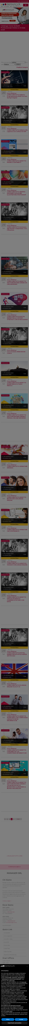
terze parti (24, 982)
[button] (27, 966)
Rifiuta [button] (7, 1019)
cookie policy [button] (12, 980)
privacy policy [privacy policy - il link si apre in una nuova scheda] (9, 1011)
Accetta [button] (21, 1019)
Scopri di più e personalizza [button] (14, 1023)
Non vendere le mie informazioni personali (10, 1005)
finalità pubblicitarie (5, 990)
